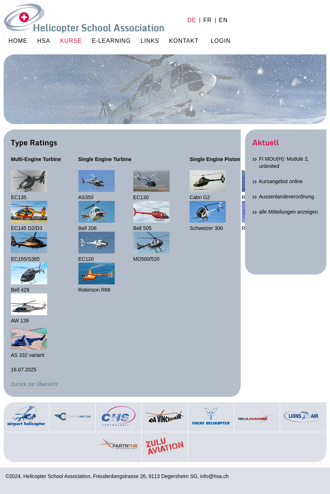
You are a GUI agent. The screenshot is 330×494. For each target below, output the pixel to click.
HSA (43, 41)
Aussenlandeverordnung (286, 196)
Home (84, 20)
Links (149, 41)
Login (221, 41)
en (223, 20)
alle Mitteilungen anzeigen (288, 212)
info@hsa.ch (214, 476)
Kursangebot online (281, 181)
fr (207, 20)
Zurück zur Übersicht (34, 384)
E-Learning (111, 41)
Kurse (71, 41)
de (191, 20)
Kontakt (184, 41)
